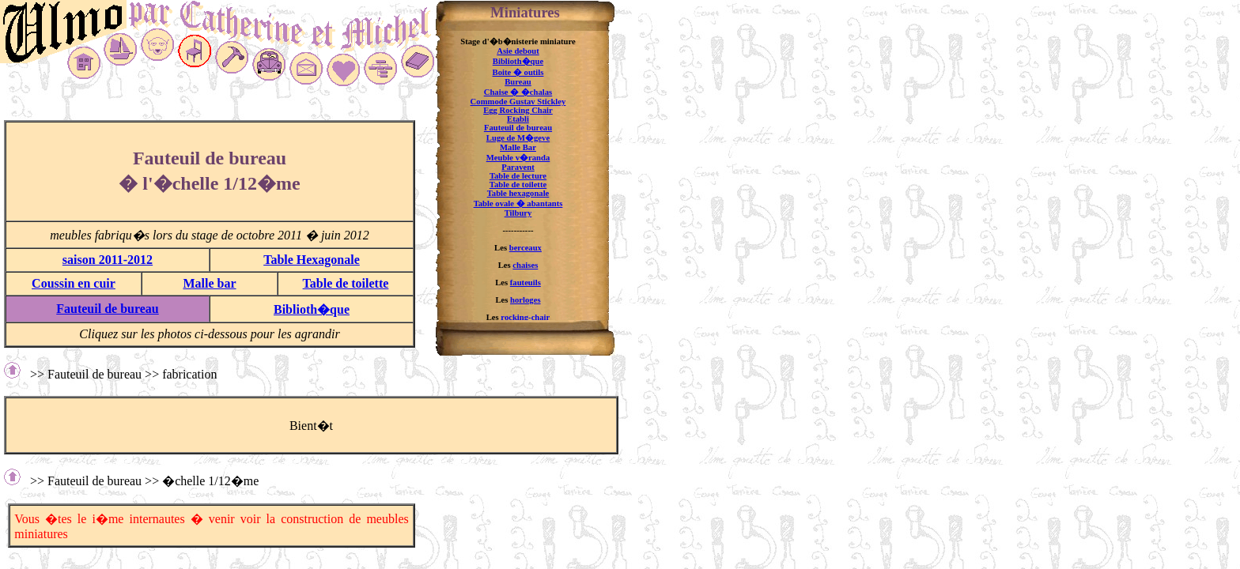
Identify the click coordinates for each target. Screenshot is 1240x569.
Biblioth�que (312, 309)
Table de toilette (346, 283)
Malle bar (209, 283)
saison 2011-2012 (107, 259)
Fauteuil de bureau (107, 308)
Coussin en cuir (73, 283)
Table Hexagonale (311, 259)
